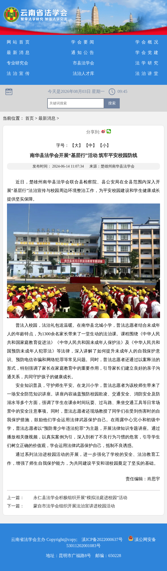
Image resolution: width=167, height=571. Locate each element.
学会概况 (147, 42)
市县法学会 (83, 63)
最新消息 (19, 52)
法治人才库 (83, 73)
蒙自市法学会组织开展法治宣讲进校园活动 (74, 506)
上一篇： (15, 497)
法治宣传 (19, 73)
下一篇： (15, 506)
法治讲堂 (147, 73)
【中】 (90, 145)
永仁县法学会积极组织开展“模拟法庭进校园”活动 (80, 497)
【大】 (76, 145)
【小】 (104, 145)
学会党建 (147, 52)
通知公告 (83, 52)
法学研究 (147, 63)
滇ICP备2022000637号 (102, 539)
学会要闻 (83, 42)
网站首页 (19, 42)
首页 (29, 118)
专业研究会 (17, 63)
